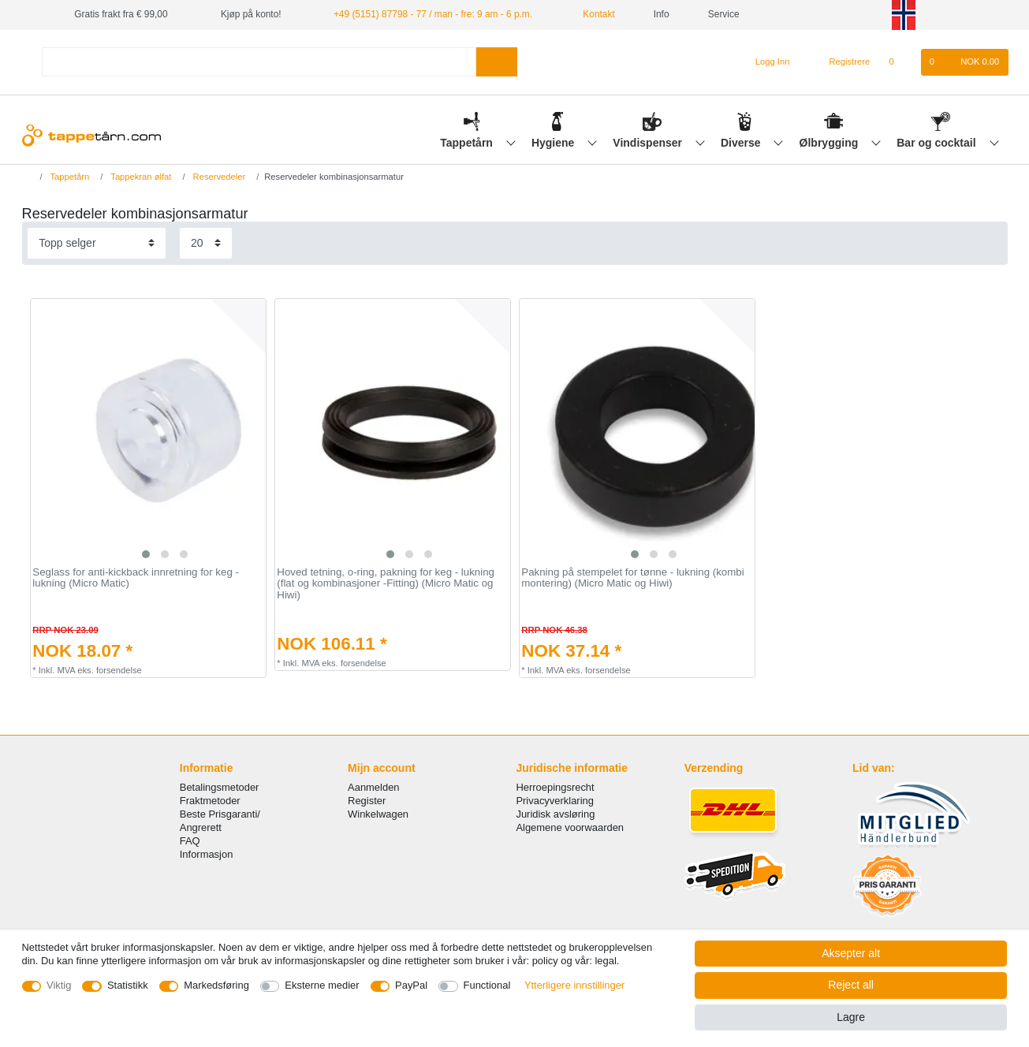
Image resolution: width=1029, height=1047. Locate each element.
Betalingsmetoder (219, 787)
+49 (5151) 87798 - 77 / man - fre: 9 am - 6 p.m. (433, 14)
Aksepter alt (851, 953)
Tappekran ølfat (139, 176)
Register (367, 801)
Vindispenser (649, 142)
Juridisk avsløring (555, 814)
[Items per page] (206, 243)
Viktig (59, 985)
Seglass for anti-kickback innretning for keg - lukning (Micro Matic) (135, 578)
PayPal (411, 985)
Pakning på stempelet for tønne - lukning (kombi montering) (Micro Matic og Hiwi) (632, 578)
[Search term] (259, 61)
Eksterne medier (322, 985)
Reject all (851, 984)
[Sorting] (97, 243)
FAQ (190, 841)
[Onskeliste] (899, 62)
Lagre (851, 1017)
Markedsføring (216, 985)
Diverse (742, 142)
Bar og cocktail (938, 142)
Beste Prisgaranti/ (220, 814)
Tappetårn (468, 142)
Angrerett (201, 827)
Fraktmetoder (210, 801)
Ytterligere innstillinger (574, 985)
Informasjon (206, 854)
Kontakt (593, 14)
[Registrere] (841, 62)
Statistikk (127, 985)
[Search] (496, 61)
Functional (487, 985)
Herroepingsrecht (555, 787)
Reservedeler (218, 176)
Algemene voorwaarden (570, 827)
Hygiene (554, 142)
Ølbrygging (831, 142)
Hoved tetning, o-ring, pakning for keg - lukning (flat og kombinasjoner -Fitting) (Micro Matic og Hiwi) (385, 584)
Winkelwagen (378, 814)
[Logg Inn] (766, 62)
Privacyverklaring (555, 801)
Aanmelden (373, 787)
